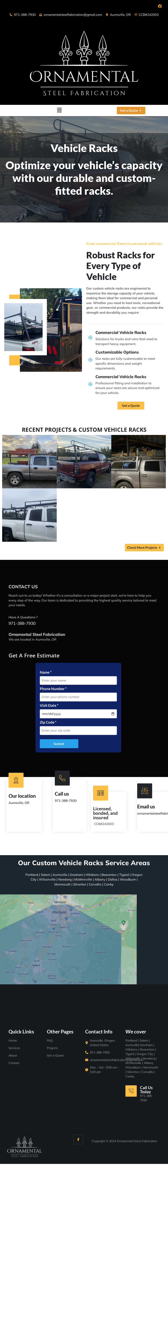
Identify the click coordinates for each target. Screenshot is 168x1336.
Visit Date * (49, 705)
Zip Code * (48, 722)
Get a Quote (131, 405)
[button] (59, 110)
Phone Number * (53, 689)
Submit (59, 744)
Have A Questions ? (23, 617)
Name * (46, 672)
